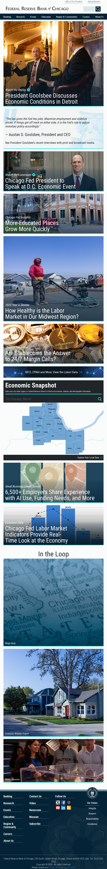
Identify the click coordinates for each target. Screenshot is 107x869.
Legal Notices (69, 867)
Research (20, 17)
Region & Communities (66, 17)
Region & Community (9, 825)
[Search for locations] (100, 399)
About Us (99, 17)
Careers (86, 17)
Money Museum (94, 1)
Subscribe (35, 823)
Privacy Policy (54, 867)
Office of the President (73, 1)
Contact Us (35, 796)
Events (33, 17)
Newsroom (35, 810)
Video (32, 803)
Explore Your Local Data (90, 457)
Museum (34, 817)
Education (46, 17)
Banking (7, 17)
